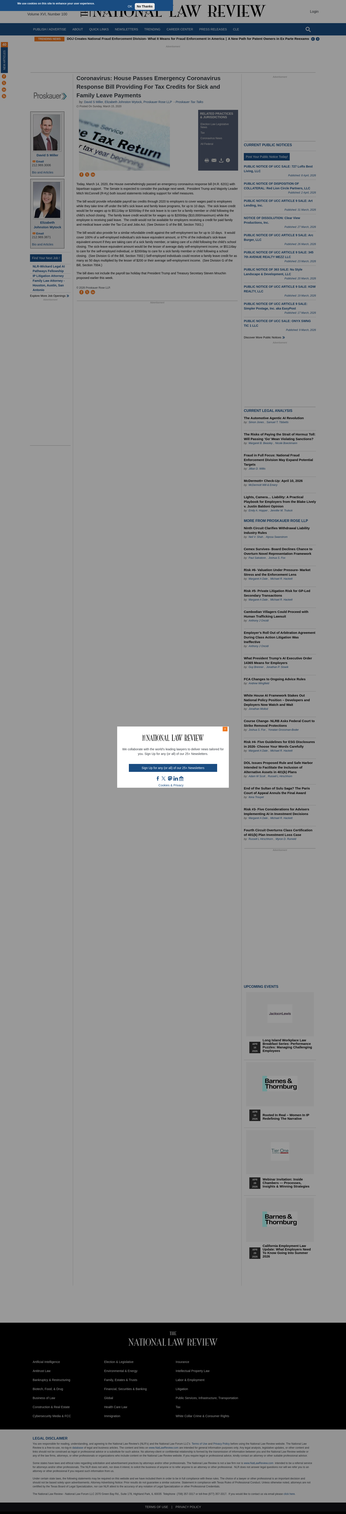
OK (130, 6)
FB (158, 778)
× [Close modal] (225, 729)
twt (164, 778)
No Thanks (145, 6)
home (181, 778)
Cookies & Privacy (171, 785)
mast (169, 778)
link (175, 778)
